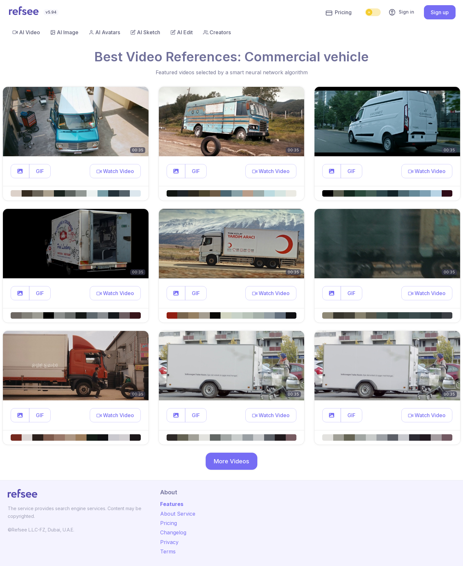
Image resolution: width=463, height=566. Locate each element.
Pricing (339, 12)
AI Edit (181, 32)
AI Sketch (145, 32)
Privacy (169, 542)
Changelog (173, 532)
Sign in (401, 12)
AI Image (64, 32)
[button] (20, 171)
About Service (177, 513)
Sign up (440, 12)
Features (171, 504)
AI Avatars (104, 32)
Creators (217, 32)
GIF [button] (40, 171)
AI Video (26, 32)
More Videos (231, 461)
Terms (168, 551)
